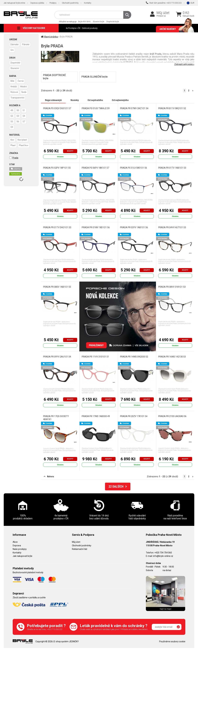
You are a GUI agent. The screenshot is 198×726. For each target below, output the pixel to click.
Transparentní (17, 97)
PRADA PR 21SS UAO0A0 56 (172, 416)
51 (24, 110)
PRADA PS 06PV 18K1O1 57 (95, 168)
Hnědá (14, 86)
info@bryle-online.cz (163, 556)
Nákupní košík (188, 16)
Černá (21, 81)
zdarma (15, 169)
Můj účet (163, 13)
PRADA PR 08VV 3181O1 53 (172, 287)
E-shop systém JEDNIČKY (66, 641)
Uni (12, 50)
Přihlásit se (161, 16)
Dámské (15, 44)
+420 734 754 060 (163, 552)
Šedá (23, 92)
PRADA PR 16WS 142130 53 (172, 356)
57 (24, 121)
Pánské (25, 44)
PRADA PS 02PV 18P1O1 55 (57, 168)
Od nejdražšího (95, 100)
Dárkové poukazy (89, 28)
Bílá (12, 81)
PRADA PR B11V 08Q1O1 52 (172, 108)
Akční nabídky (175, 29)
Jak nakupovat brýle (22, 556)
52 (12, 116)
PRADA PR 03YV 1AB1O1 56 (134, 227)
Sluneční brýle (98, 22)
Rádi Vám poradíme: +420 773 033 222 (164, 3)
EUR (192, 3)
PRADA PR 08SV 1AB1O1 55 (57, 287)
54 (24, 116)
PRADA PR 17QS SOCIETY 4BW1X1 (56, 418)
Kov (12, 140)
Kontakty (87, 3)
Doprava (17, 545)
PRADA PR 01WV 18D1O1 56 (96, 227)
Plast (13, 145)
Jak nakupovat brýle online (14, 3)
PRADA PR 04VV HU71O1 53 (172, 227)
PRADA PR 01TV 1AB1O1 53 (172, 168)
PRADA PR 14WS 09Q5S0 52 (134, 356)
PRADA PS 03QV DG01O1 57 (57, 108)
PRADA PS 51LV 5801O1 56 (133, 168)
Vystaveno (15, 174)
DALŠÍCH (118, 486)
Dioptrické (15, 62)
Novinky (75, 100)
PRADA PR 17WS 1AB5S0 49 (96, 416)
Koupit (70, 151)
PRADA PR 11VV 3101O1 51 (95, 356)
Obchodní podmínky (70, 3)
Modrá (23, 86)
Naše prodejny (20, 549)
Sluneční (15, 68)
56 (18, 121)
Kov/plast (22, 140)
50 (18, 110)
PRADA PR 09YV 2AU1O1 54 (57, 356)
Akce (15, 542)
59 (12, 127)
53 (18, 116)
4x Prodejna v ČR (73, 28)
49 (12, 110)
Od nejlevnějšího (120, 100)
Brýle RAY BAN (84, 22)
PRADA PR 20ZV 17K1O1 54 (133, 416)
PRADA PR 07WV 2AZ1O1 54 (134, 108)
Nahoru (49, 476)
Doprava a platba (37, 3)
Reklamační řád (79, 549)
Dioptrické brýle (112, 22)
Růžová (14, 92)
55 (12, 121)
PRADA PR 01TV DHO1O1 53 (57, 227)
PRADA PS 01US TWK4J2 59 (96, 108)
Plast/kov (23, 145)
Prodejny (53, 3)
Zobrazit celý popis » (184, 64)
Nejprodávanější (53, 100)
